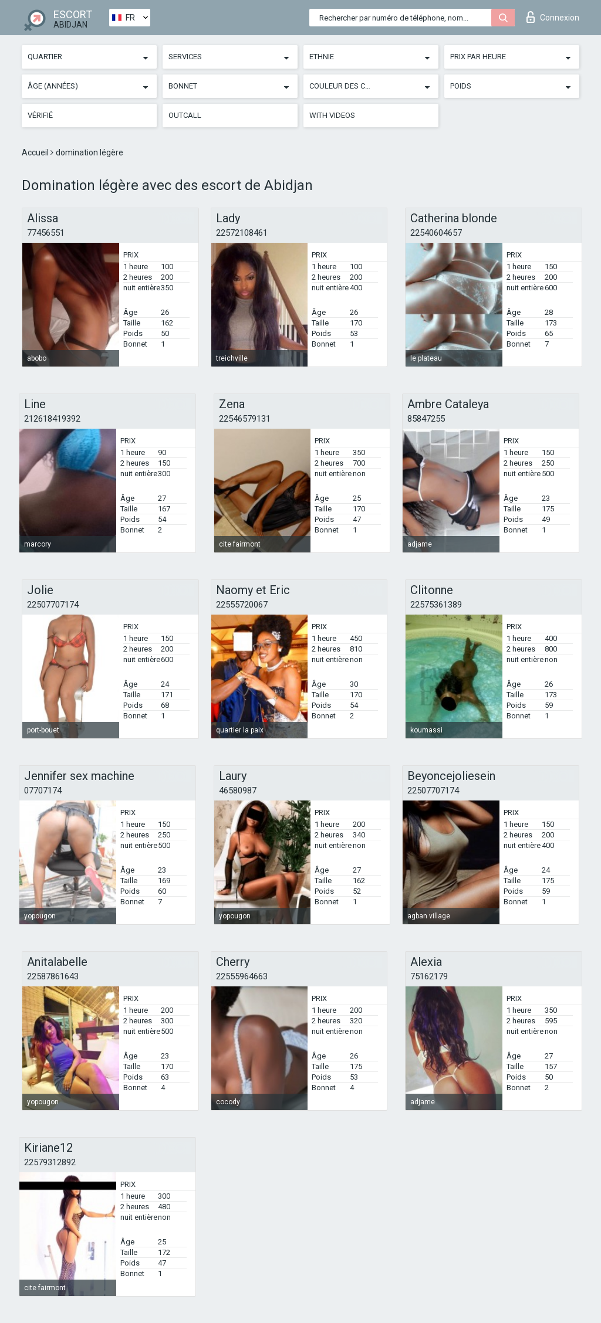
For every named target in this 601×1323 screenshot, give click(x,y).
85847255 (426, 418)
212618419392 (52, 418)
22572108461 (242, 233)
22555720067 (242, 604)
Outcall (184, 115)
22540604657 (436, 233)
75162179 (429, 976)
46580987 (237, 790)
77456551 (46, 233)
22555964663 (242, 976)
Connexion (552, 17)
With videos (332, 115)
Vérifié (40, 115)
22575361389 (436, 604)
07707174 (43, 790)
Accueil (36, 152)
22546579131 (245, 418)
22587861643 (53, 976)
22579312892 (50, 1162)
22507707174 (53, 604)
